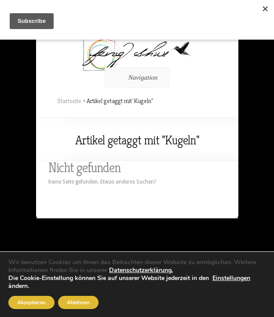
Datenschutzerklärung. (141, 270)
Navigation (135, 77)
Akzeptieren (31, 302)
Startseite (69, 101)
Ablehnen (78, 302)
